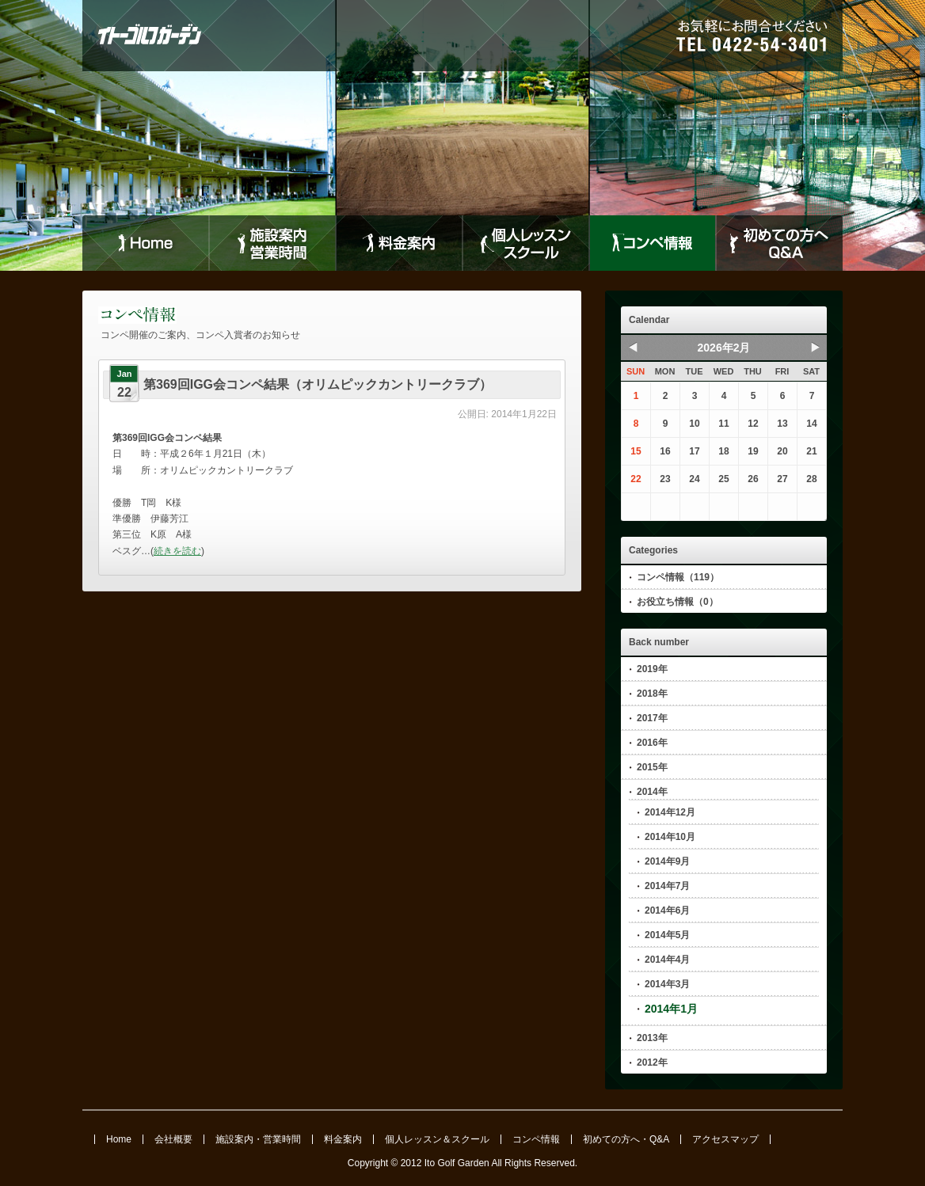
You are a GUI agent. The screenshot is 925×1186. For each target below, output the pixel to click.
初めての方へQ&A (780, 243)
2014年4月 (667, 959)
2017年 (652, 718)
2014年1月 (671, 1008)
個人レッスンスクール (525, 243)
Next (815, 347)
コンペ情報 (652, 243)
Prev (633, 347)
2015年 (652, 767)
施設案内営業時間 (272, 243)
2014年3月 (667, 984)
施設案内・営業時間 (258, 1139)
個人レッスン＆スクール (437, 1139)
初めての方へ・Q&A (626, 1139)
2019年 (652, 669)
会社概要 (173, 1139)
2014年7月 (667, 885)
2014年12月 (670, 812)
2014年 (652, 791)
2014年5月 (667, 935)
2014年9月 (667, 861)
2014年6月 (667, 910)
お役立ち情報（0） (677, 601)
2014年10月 (670, 836)
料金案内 (399, 243)
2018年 (652, 693)
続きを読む (177, 551)
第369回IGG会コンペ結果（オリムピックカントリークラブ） (317, 384)
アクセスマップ (725, 1139)
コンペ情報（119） (678, 577)
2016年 (652, 742)
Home (145, 243)
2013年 (652, 1037)
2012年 (652, 1062)
